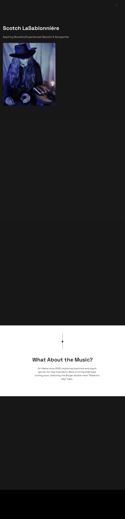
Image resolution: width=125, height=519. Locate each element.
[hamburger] (116, 5)
